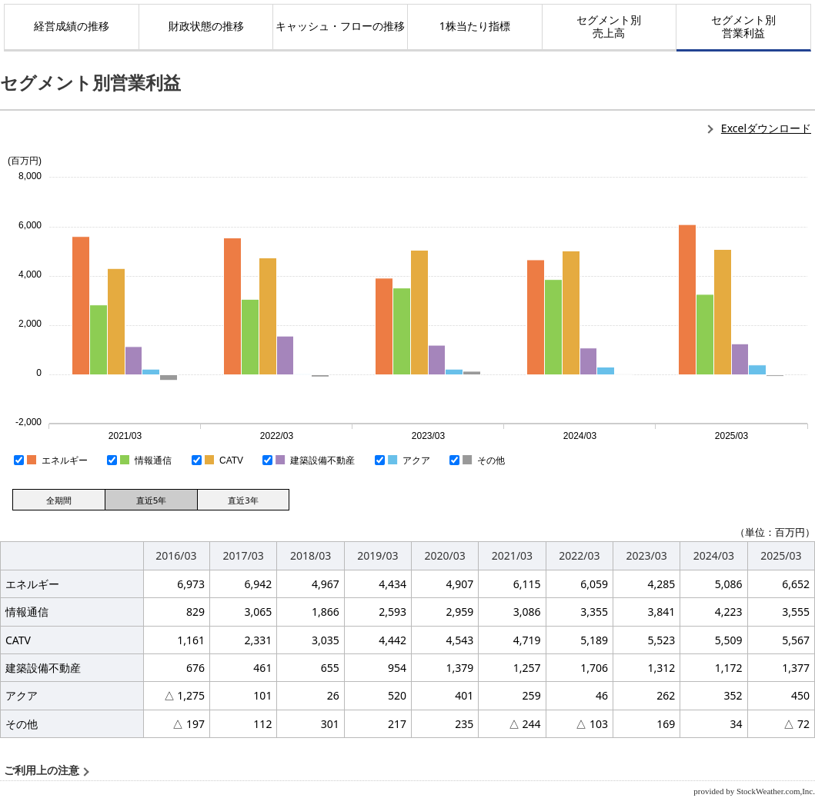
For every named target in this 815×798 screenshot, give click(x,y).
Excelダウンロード (766, 128)
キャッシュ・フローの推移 (340, 25)
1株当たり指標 (474, 25)
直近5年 (151, 500)
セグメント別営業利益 (743, 26)
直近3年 (243, 500)
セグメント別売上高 (608, 26)
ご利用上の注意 (41, 770)
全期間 (59, 500)
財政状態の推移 (206, 25)
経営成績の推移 (71, 25)
